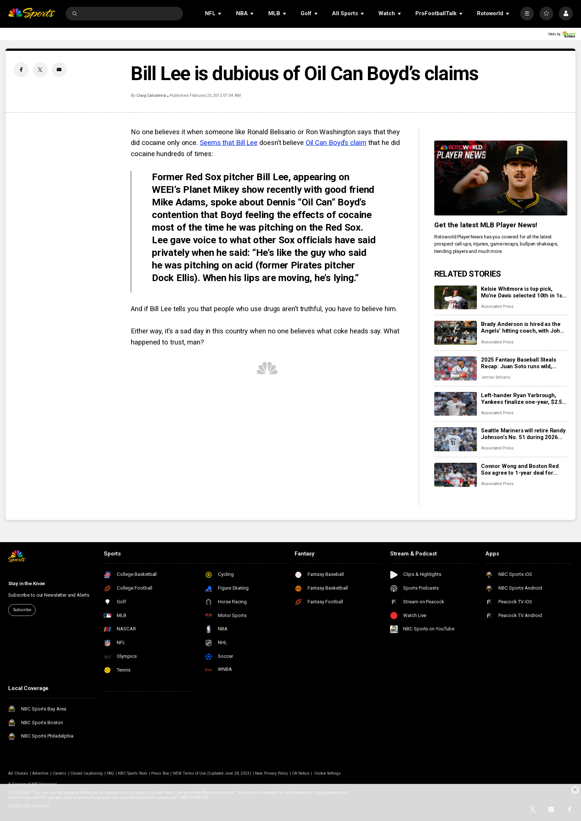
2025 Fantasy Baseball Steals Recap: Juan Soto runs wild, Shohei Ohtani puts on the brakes (524, 363)
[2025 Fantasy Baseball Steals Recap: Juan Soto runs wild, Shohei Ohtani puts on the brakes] (455, 368)
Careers (59, 773)
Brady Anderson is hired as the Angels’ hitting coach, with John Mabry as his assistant (522, 327)
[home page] (31, 13)
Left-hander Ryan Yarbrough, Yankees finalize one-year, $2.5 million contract (521, 398)
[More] (527, 13)
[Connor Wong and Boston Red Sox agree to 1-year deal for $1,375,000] (455, 475)
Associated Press (497, 306)
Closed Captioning (86, 773)
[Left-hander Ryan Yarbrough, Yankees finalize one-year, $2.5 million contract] (455, 404)
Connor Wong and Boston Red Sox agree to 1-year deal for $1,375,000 (520, 469)
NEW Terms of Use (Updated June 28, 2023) (212, 773)
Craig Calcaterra (151, 95)
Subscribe (22, 609)
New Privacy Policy (271, 773)
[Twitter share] (40, 69)
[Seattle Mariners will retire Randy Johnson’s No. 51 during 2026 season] (455, 439)
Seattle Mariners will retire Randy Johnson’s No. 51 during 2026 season (523, 434)
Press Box (160, 773)
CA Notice (300, 773)
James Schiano (495, 377)
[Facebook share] (21, 69)
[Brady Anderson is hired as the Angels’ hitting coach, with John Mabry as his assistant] (455, 333)
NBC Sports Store (132, 773)
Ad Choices (18, 773)
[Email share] (59, 69)
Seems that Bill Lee (229, 143)
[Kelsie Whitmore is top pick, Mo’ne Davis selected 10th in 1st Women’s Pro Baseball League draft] (455, 298)
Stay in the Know (26, 583)
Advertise (40, 773)
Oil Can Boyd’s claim (336, 143)
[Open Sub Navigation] (220, 13)
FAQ (110, 773)
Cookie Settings (327, 773)
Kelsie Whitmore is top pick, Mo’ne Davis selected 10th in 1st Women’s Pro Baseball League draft (522, 292)
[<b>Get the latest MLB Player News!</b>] (500, 178)
